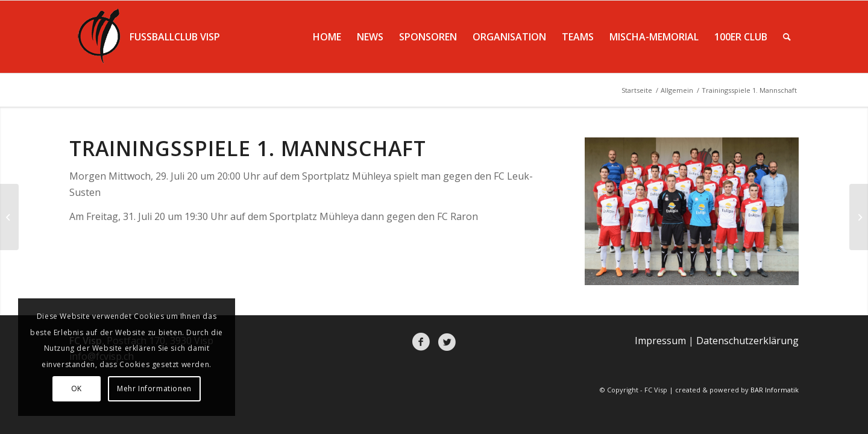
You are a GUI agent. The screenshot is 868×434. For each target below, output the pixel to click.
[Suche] (787, 37)
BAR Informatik (774, 389)
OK (76, 388)
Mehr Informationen (154, 388)
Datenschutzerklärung (747, 340)
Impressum (660, 340)
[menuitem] (327, 37)
